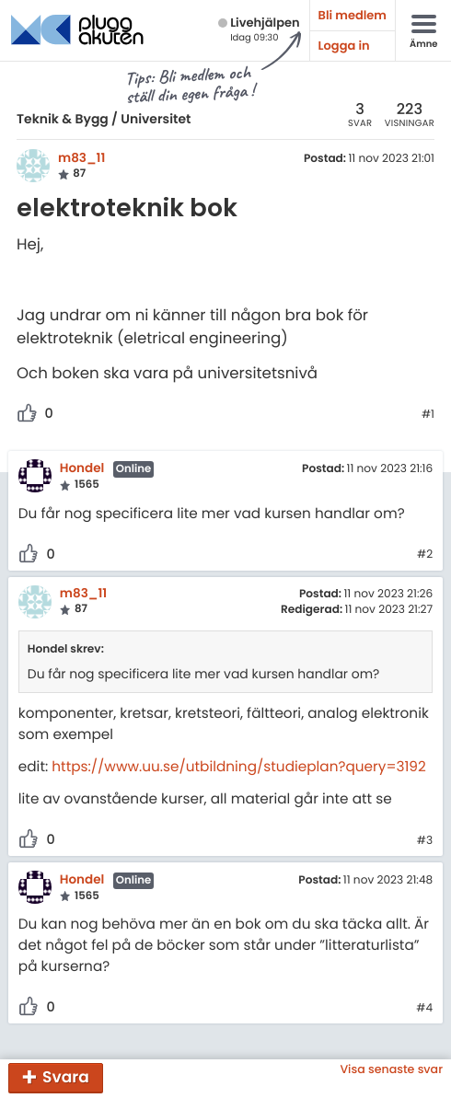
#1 (428, 415)
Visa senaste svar (391, 1070)
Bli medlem (352, 15)
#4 (424, 1008)
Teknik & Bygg (63, 119)
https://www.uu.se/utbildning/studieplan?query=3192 (239, 767)
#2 (425, 555)
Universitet (156, 119)
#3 (425, 841)
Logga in (344, 45)
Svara (65, 1077)
